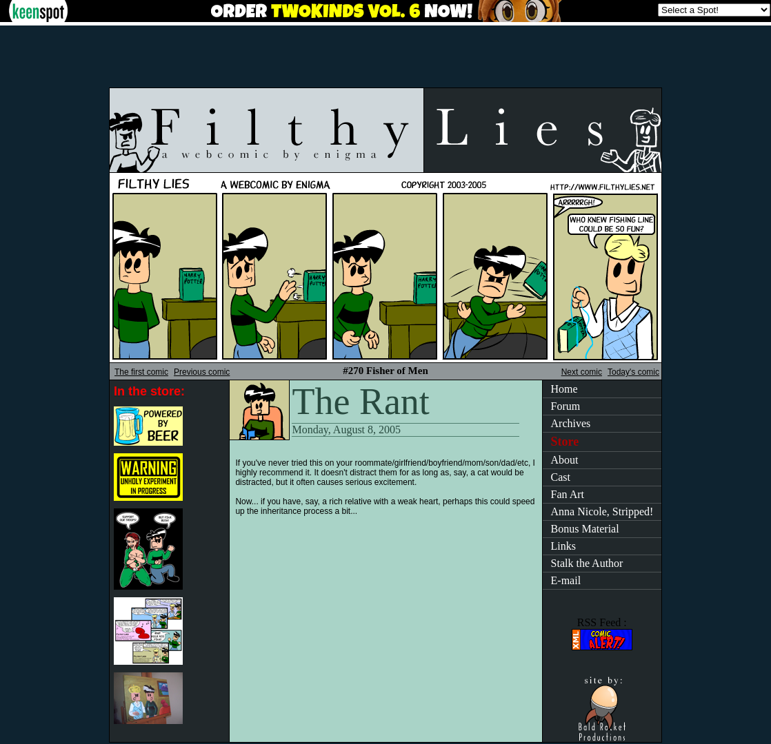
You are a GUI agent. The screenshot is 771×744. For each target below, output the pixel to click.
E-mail (566, 580)
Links (563, 546)
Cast (560, 477)
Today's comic (633, 372)
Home (564, 389)
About (565, 460)
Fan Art (567, 494)
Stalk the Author (587, 563)
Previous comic (202, 372)
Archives (571, 423)
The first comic (141, 372)
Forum (566, 406)
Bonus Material (585, 529)
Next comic (581, 372)
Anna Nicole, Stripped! (602, 511)
